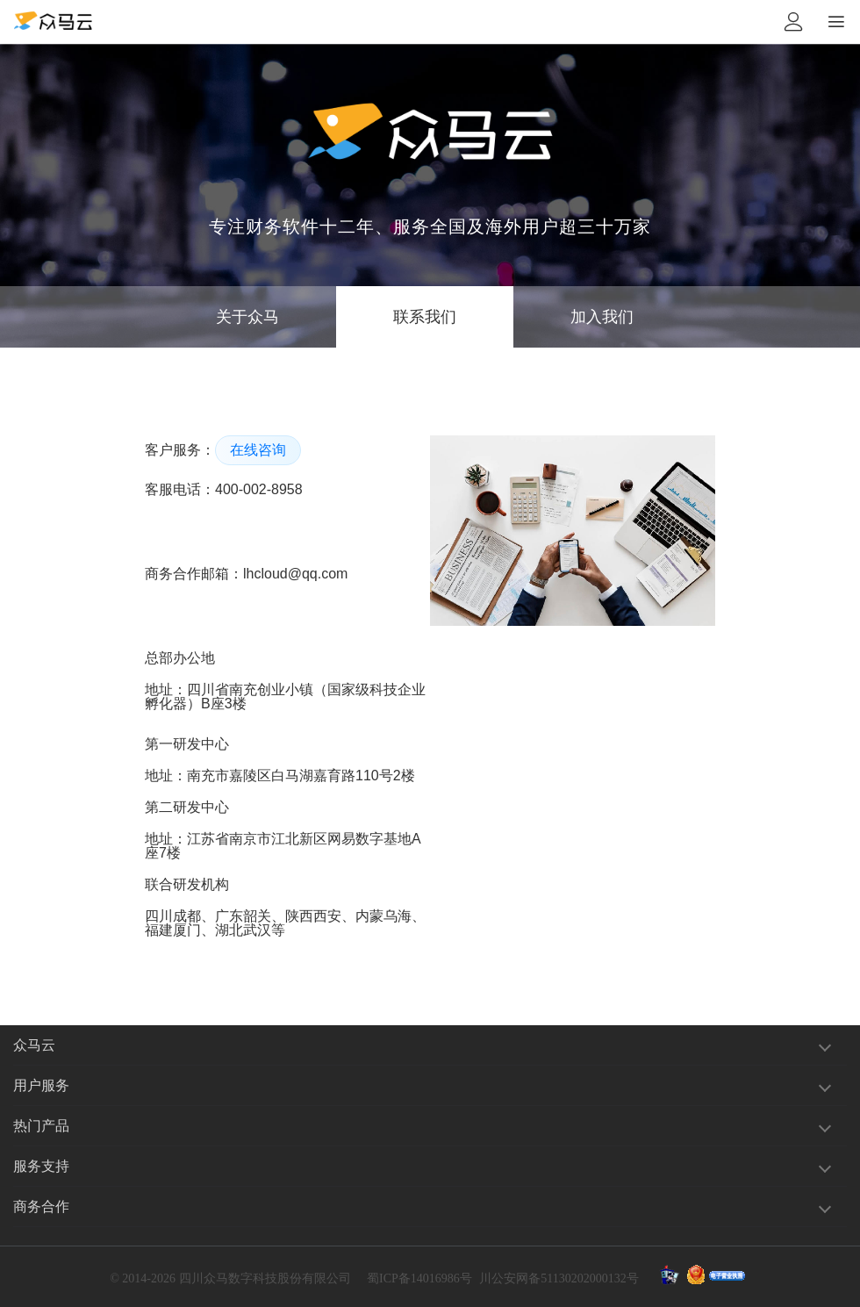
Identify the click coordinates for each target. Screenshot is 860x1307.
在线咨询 (258, 449)
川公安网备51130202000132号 (558, 1278)
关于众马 (247, 317)
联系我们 (424, 317)
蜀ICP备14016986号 (419, 1278)
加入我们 (602, 317)
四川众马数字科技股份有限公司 (265, 1278)
